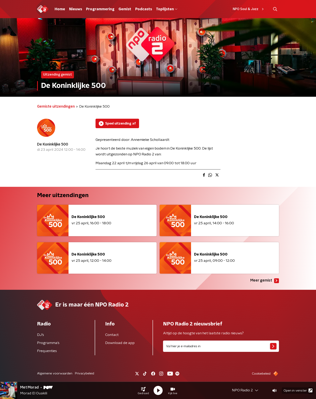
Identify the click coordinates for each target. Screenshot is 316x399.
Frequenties (47, 351)
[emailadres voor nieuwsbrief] (221, 346)
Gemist (124, 9)
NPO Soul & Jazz (249, 9)
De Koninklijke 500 (52, 144)
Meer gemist (264, 280)
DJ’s (40, 335)
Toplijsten (166, 9)
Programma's (48, 343)
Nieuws (75, 9)
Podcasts (143, 9)
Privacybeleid (84, 373)
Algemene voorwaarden (54, 373)
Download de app (120, 343)
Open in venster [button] (298, 390)
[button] (143, 390)
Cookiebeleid (261, 373)
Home (60, 9)
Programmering (100, 9)
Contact (112, 335)
